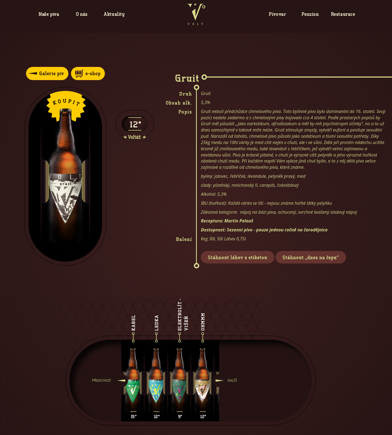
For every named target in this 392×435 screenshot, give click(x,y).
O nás (82, 18)
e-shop (88, 73)
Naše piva (49, 18)
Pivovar (277, 18)
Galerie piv (46, 73)
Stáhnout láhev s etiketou (237, 257)
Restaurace (343, 18)
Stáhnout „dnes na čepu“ (311, 257)
